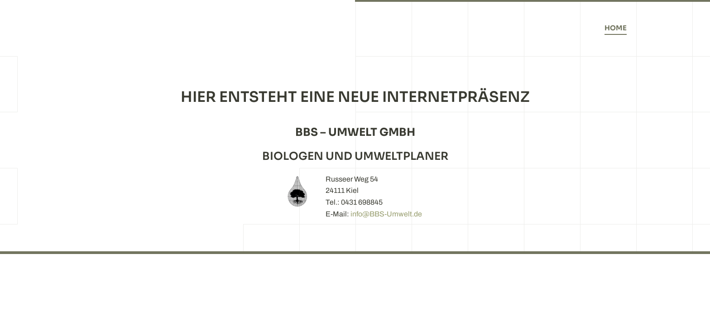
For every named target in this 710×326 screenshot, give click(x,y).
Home (615, 28)
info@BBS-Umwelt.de (386, 214)
